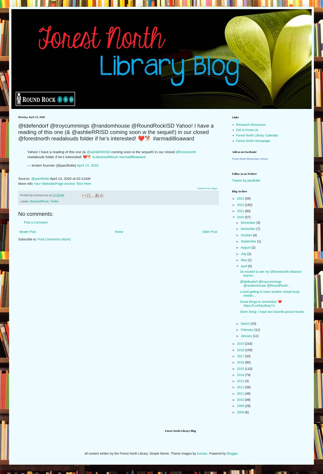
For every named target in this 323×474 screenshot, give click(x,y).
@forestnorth (186, 152)
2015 (241, 369)
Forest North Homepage (253, 141)
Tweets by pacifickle (246, 180)
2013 (241, 381)
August (246, 247)
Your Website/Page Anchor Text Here (62, 183)
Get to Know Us (247, 130)
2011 (241, 393)
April (244, 266)
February (247, 330)
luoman (202, 453)
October (247, 235)
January (247, 336)
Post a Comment (36, 222)
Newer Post (27, 232)
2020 (241, 217)
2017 (241, 356)
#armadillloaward (132, 157)
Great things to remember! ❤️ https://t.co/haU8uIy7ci (261, 303)
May (244, 260)
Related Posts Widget (207, 188)
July (244, 254)
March (245, 323)
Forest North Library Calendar (257, 135)
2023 (241, 198)
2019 (241, 343)
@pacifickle (40, 178)
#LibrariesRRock (105, 157)
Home (119, 232)
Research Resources (251, 124)
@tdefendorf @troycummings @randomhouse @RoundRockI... (265, 283)
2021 (241, 211)
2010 (241, 400)
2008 (241, 412)
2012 (241, 387)
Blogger (232, 453)
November (248, 229)
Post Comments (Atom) (54, 239)
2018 (241, 350)
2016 (241, 362)
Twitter (54, 201)
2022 (241, 205)
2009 (241, 406)
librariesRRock (39, 201)
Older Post (209, 232)
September (249, 241)
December (248, 222)
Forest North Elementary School (250, 158)
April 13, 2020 (87, 165)
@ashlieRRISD (99, 152)
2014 (241, 375)
